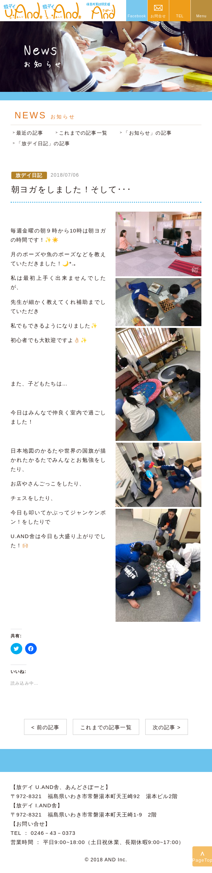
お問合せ (158, 16)
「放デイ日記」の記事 (43, 143)
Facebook (137, 16)
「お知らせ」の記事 (147, 133)
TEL (179, 16)
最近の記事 (29, 133)
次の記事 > (167, 727)
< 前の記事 (45, 727)
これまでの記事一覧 (83, 133)
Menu (201, 16)
